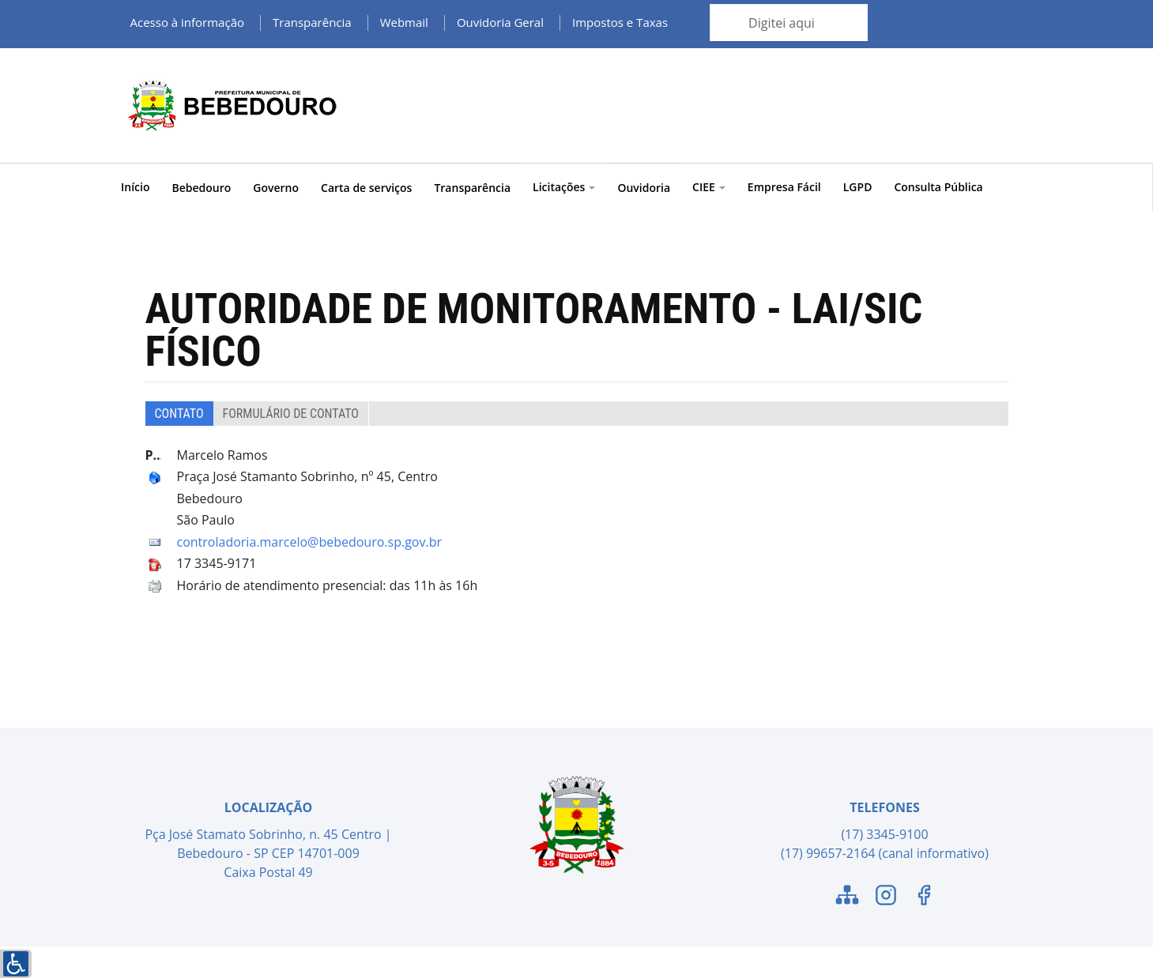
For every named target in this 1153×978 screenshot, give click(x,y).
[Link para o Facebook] (924, 897)
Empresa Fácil (784, 186)
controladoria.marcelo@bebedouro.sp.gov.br (309, 542)
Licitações (564, 186)
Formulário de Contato (291, 413)
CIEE (708, 186)
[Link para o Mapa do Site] (847, 897)
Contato (179, 413)
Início (135, 186)
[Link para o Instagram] (886, 897)
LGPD (857, 186)
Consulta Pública (938, 186)
